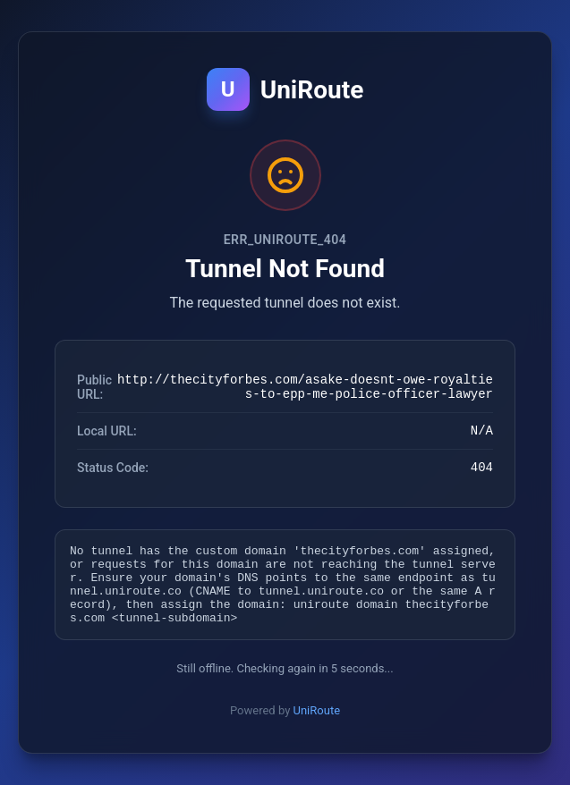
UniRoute (317, 723)
